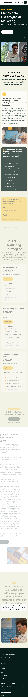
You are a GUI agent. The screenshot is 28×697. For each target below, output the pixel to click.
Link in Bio (4, 675)
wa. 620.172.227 (19, 2)
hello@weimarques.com (6, 692)
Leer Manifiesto (14, 421)
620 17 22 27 (4, 689)
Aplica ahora (8, 281)
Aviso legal (4, 678)
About (2, 672)
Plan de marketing (7, 32)
